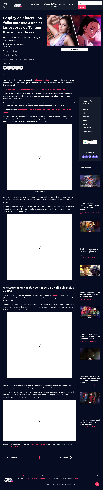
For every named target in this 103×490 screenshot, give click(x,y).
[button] (5, 68)
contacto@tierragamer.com (39, 478)
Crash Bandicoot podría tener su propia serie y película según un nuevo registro (89, 252)
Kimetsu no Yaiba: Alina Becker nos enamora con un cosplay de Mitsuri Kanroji (36, 89)
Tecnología (87, 128)
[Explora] (5, 3)
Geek (85, 120)
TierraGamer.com (25, 476)
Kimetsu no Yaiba (42, 80)
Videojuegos (87, 131)
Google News (16, 447)
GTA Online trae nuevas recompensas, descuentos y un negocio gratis (90, 336)
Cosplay (14, 55)
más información (38, 444)
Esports (86, 117)
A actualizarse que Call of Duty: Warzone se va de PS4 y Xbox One (90, 295)
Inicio (7, 55)
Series (85, 124)
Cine (84, 113)
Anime (75, 49)
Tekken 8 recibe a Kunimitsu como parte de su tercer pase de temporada (89, 206)
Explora (5, 7)
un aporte (55, 295)
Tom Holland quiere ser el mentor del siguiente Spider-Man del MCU (90, 422)
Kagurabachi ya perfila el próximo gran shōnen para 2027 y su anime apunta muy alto (90, 379)
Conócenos (78, 478)
